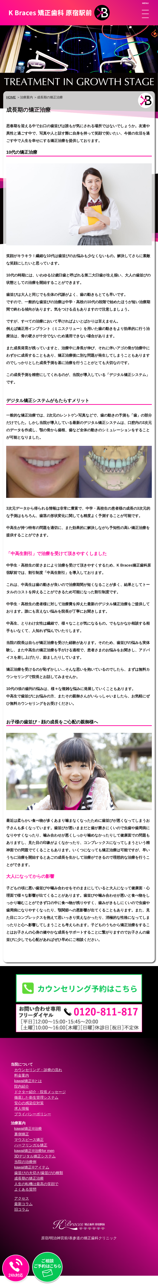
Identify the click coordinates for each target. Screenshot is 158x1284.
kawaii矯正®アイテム (31, 1167)
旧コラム (21, 1209)
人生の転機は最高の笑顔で (36, 1184)
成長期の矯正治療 (29, 1178)
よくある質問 (25, 1189)
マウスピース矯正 (29, 1140)
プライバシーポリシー (32, 1114)
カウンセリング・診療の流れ (38, 1070)
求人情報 (21, 1109)
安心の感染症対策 (29, 1103)
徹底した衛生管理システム (36, 1097)
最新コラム (23, 1204)
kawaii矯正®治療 (28, 1129)
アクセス (21, 1198)
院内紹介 (21, 1086)
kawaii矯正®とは (28, 1081)
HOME (11, 97)
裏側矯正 (21, 1134)
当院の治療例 (25, 1162)
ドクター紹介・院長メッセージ (40, 1092)
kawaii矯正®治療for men (34, 1151)
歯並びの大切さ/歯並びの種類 (38, 1173)
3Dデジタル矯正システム (35, 1156)
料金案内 (21, 1075)
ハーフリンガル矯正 (30, 1145)
